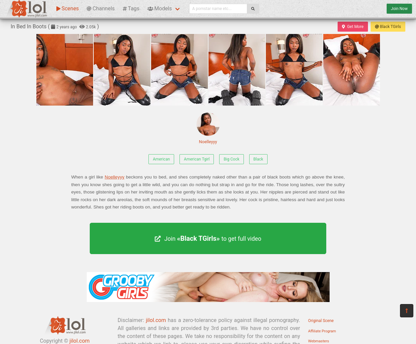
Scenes (67, 8)
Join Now (399, 8)
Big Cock (231, 159)
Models (159, 8)
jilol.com (156, 320)
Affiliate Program (322, 331)
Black (258, 159)
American (161, 159)
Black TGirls (388, 26)
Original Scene (321, 320)
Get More (352, 26)
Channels (100, 8)
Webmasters (318, 341)
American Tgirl (197, 159)
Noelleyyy (208, 128)
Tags (131, 8)
